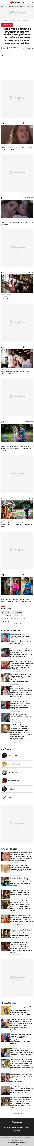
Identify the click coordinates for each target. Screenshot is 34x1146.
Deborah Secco (5, 621)
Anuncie (17, 1131)
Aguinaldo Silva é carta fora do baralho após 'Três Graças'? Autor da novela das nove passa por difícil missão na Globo (21, 1089)
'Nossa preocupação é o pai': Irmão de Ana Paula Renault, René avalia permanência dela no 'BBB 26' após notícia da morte (21, 1051)
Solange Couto (13, 756)
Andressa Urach (15, 618)
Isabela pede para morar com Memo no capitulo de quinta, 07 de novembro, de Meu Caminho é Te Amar (17, 448)
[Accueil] (17, 2)
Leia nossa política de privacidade (17, 1142)
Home (2, 20)
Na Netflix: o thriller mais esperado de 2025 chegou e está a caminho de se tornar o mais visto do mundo (21, 717)
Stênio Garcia (12, 772)
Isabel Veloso (5, 618)
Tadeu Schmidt (5, 612)
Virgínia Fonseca (6, 615)
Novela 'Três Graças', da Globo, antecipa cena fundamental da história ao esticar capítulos (20, 892)
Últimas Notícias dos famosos (12, 20)
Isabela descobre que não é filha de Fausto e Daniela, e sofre (16, 372)
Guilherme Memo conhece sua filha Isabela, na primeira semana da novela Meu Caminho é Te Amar (16, 524)
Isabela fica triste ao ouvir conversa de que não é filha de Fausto (16, 298)
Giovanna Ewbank (18, 615)
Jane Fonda (12, 789)
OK (17, 1144)
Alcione (24, 618)
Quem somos (24, 1127)
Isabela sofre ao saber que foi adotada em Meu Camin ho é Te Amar (16, 148)
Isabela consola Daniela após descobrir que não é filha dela (17, 223)
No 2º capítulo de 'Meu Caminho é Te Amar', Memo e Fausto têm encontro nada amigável (16, 600)
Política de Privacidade (11, 1127)
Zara (9, 797)
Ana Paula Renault (17, 612)
